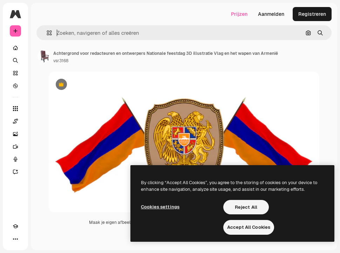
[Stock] (15, 73)
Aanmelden (271, 14)
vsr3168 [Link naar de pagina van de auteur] (60, 61)
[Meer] (15, 239)
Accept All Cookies (248, 227)
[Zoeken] (15, 60)
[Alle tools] (15, 108)
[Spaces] (15, 121)
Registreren (312, 14)
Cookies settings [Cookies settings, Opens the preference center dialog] (160, 207)
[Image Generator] (15, 134)
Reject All (246, 207)
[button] (46, 32)
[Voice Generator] (15, 159)
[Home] (15, 47)
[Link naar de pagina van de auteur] (44, 56)
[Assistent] (15, 171)
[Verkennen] (15, 85)
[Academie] (15, 226)
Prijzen (239, 14)
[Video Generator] (15, 146)
